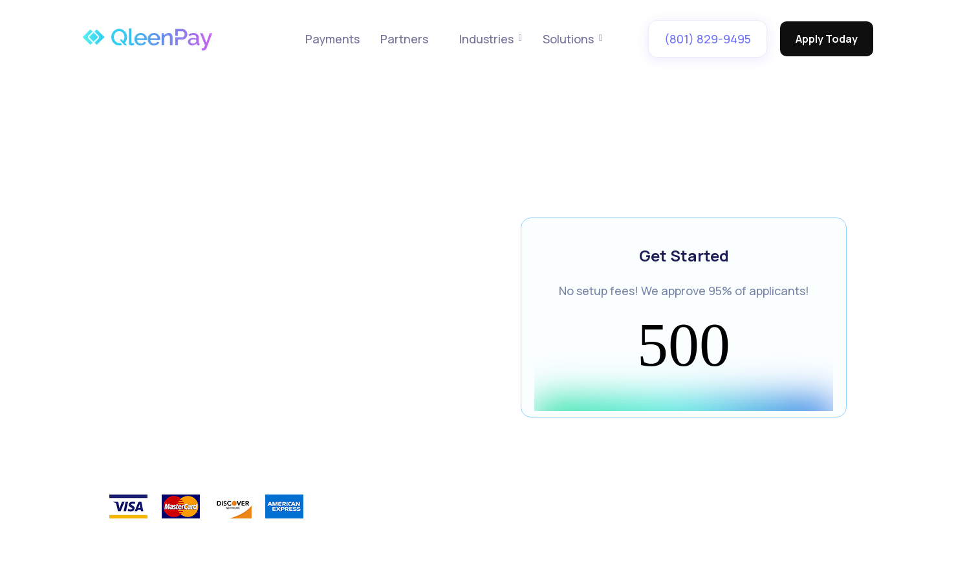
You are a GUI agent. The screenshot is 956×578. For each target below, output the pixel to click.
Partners (404, 39)
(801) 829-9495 (707, 39)
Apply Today (827, 39)
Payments (332, 39)
